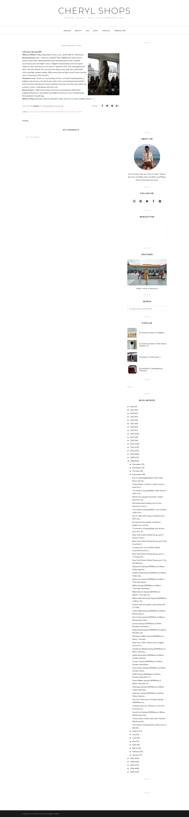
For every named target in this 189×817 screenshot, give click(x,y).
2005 (132, 765)
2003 (132, 772)
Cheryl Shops (94, 11)
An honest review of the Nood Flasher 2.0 (152, 345)
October (135, 471)
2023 (132, 417)
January (135, 755)
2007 (132, 758)
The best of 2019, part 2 (150, 357)
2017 (132, 437)
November (136, 468)
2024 (132, 413)
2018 (132, 434)
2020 (132, 427)
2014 (132, 440)
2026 (132, 406)
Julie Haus (35, 112)
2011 (132, 450)
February (136, 751)
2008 (132, 461)
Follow (130, 387)
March (134, 748)
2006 (132, 761)
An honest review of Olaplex (151, 333)
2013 (132, 444)
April (134, 745)
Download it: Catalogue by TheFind (150, 369)
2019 (132, 430)
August (135, 731)
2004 (132, 768)
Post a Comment (32, 137)
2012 (132, 447)
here (93, 99)
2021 (132, 423)
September (136, 474)
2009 (132, 457)
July (133, 734)
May (134, 741)
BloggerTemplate (53, 814)
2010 (132, 454)
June (134, 738)
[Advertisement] (147, 87)
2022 (132, 420)
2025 (132, 410)
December (136, 464)
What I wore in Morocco (147, 288)
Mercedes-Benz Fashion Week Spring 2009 (61, 112)
